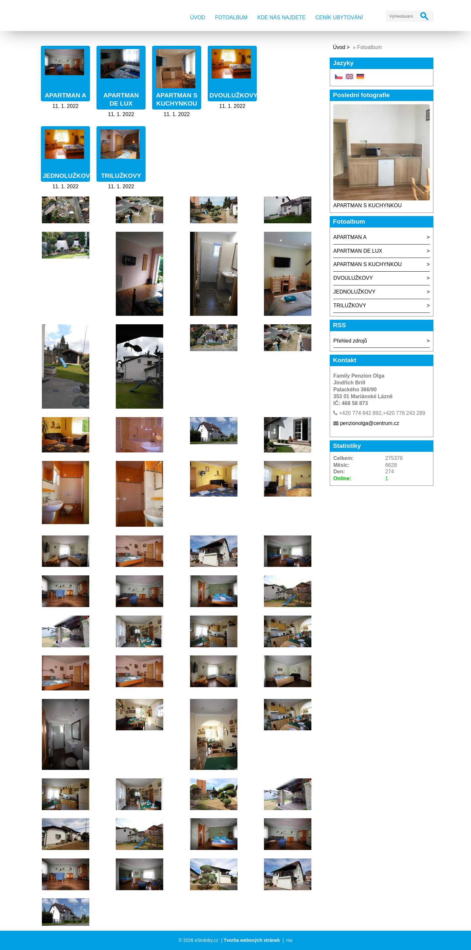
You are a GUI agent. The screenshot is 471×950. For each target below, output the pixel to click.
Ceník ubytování (339, 17)
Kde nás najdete (281, 17)
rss (289, 940)
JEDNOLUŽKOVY (68, 175)
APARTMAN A (65, 95)
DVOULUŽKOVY (233, 95)
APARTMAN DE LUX (357, 251)
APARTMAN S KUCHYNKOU (367, 205)
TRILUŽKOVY (121, 175)
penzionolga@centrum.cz (369, 423)
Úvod (197, 17)
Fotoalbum (231, 17)
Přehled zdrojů (350, 341)
